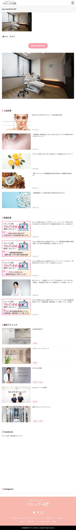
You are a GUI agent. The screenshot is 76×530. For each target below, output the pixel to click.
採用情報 (53, 521)
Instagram (42, 512)
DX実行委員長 (30, 521)
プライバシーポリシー (33, 518)
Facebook (38, 512)
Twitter (34, 512)
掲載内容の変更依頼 (38, 46)
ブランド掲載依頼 (57, 518)
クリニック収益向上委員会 (42, 521)
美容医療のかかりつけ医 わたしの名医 (33, 528)
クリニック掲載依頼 (46, 518)
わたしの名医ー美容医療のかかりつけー (12, 436)
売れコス (22, 521)
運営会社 (23, 518)
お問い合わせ (16, 518)
